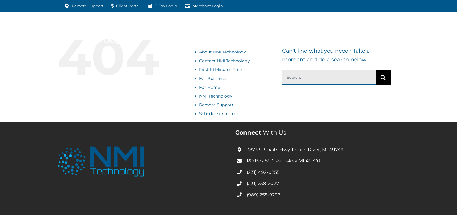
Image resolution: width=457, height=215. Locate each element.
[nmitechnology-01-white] (91, 23)
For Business (212, 78)
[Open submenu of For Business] (183, 31)
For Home (209, 87)
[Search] (383, 77)
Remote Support (216, 105)
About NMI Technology (222, 52)
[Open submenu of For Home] (227, 31)
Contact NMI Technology (224, 60)
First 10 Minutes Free (220, 69)
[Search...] (329, 77)
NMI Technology (215, 96)
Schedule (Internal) (218, 113)
